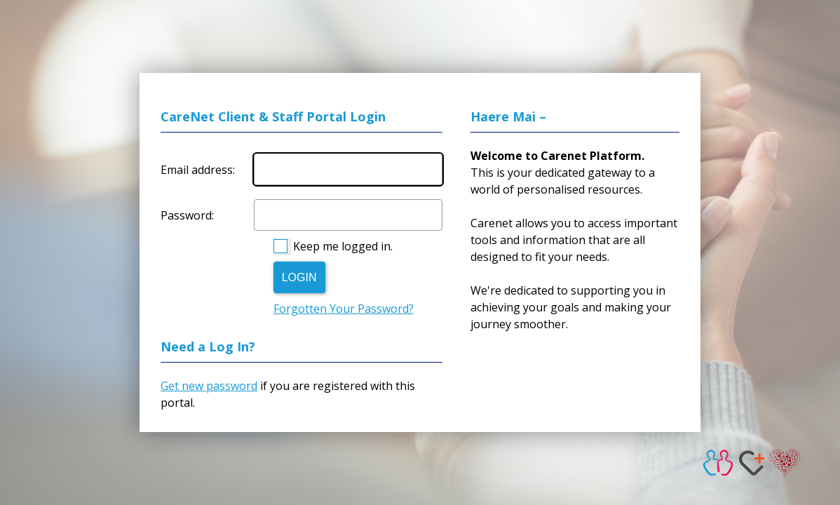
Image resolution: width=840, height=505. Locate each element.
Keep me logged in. (343, 246)
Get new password (209, 385)
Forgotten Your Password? (343, 308)
